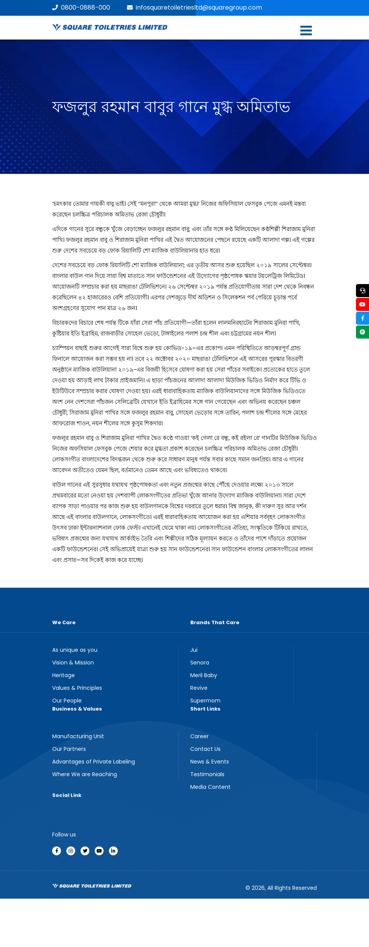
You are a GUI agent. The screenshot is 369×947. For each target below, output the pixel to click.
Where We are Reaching (84, 774)
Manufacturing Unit (78, 736)
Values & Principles (77, 688)
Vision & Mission (73, 662)
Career (199, 736)
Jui (194, 650)
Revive (199, 688)
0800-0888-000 (81, 7)
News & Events (209, 761)
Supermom (205, 700)
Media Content (210, 787)
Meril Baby (203, 675)
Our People (67, 700)
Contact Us (205, 749)
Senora (199, 662)
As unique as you (74, 650)
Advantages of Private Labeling (93, 761)
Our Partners (69, 749)
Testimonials (207, 774)
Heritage (63, 675)
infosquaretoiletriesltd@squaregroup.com (194, 7)
